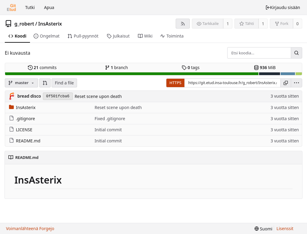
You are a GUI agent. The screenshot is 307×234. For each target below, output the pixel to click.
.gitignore (22, 118)
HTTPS (175, 82)
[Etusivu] (11, 7)
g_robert (24, 24)
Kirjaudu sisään (282, 7)
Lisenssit (284, 228)
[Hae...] (296, 53)
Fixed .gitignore (110, 118)
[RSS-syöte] (183, 24)
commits (42, 67)
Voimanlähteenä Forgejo (30, 228)
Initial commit (108, 129)
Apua (49, 7)
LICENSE (20, 129)
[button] (45, 82)
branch (116, 67)
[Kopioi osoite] (285, 82)
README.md (24, 141)
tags (190, 67)
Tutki (30, 7)
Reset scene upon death (98, 96)
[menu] (296, 82)
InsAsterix (50, 24)
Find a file (64, 83)
